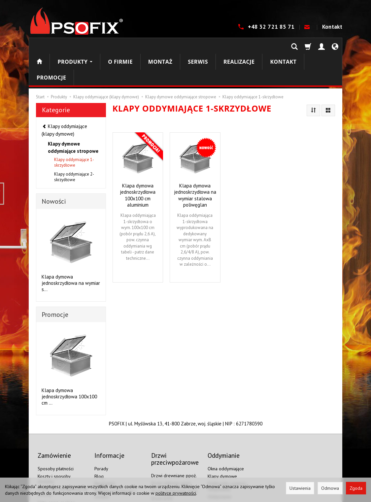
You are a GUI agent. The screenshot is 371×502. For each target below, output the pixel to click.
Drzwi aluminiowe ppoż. (174, 452)
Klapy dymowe (222, 438)
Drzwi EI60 (162, 467)
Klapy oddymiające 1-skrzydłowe (74, 130)
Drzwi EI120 (163, 475)
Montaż (160, 46)
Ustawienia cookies (56, 464)
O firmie (120, 46)
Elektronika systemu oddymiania (227, 448)
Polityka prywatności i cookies (115, 455)
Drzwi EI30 (162, 460)
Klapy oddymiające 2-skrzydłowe (74, 145)
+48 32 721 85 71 (272, 26)
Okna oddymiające (226, 430)
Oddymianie (219, 458)
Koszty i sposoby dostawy (54, 441)
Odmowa (330, 488)
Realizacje (238, 46)
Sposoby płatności (56, 430)
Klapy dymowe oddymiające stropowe (73, 115)
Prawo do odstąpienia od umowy (62, 453)
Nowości (54, 169)
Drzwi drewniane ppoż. (174, 437)
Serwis (198, 46)
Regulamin (104, 445)
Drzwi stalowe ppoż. (171, 445)
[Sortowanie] (313, 78)
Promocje (55, 283)
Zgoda (356, 488)
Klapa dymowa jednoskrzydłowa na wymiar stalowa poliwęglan (195, 163)
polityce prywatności (175, 493)
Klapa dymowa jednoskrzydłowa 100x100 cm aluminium (137, 163)
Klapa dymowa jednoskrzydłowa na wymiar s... (71, 251)
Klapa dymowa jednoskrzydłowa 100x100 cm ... (69, 364)
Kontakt (332, 26)
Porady (101, 430)
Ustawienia (300, 488)
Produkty (74, 46)
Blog (99, 438)
